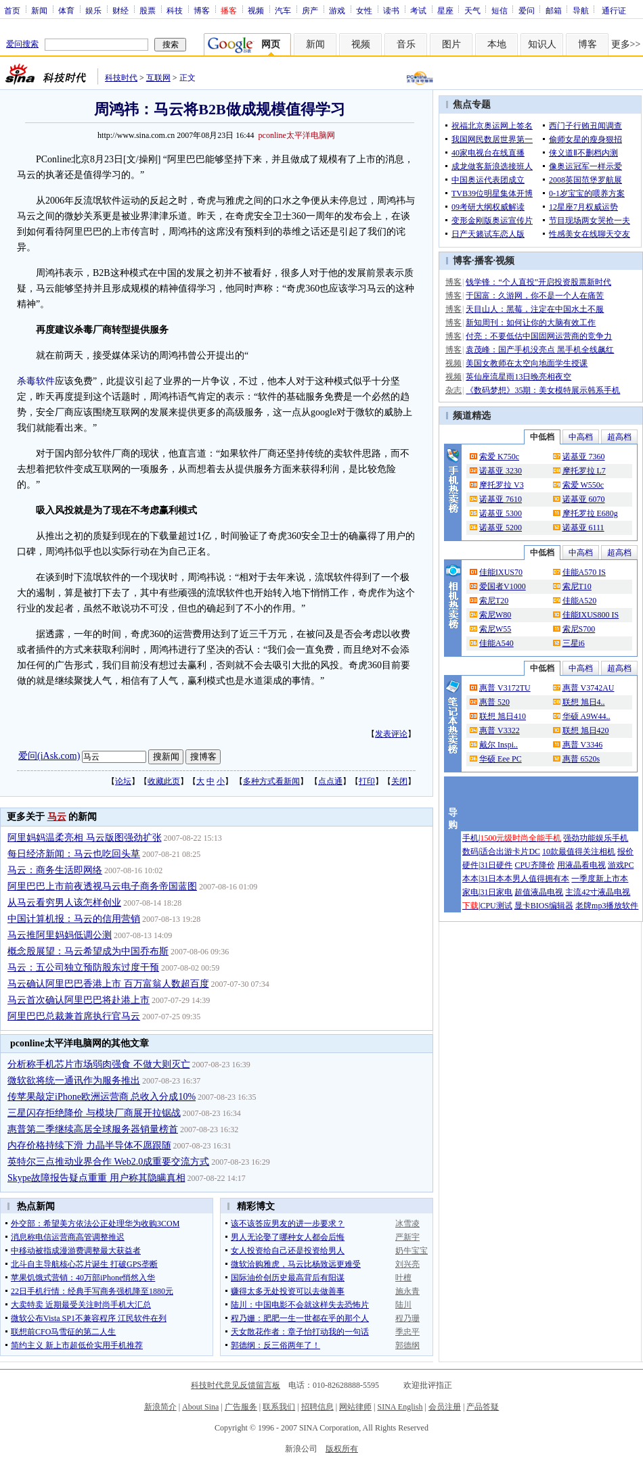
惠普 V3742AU (588, 688)
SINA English (399, 1407)
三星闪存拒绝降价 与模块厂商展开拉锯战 (94, 1113)
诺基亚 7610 (500, 499)
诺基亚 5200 (500, 527)
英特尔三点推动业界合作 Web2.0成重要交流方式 (108, 1162)
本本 (470, 878)
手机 (470, 838)
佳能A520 (579, 600)
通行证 (614, 10)
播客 (483, 261)
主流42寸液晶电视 (597, 892)
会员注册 (444, 1407)
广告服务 (241, 1407)
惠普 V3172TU (505, 688)
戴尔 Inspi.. (498, 744)
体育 (66, 10)
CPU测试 (496, 905)
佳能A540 (496, 643)
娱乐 (93, 10)
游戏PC (621, 865)
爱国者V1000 (502, 586)
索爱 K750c (499, 456)
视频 (256, 10)
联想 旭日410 (502, 716)
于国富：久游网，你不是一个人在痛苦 (535, 295)
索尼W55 (495, 629)
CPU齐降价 (534, 865)
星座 (445, 10)
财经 (120, 10)
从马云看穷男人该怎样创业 (64, 903)
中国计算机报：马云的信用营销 (73, 919)
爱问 (526, 10)
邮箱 (554, 10)
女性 (364, 10)
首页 (12, 10)
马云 (56, 817)
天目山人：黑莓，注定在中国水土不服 (535, 309)
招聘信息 (317, 1407)
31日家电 (496, 892)
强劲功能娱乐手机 (595, 838)
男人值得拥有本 (540, 878)
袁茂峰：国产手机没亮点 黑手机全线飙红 (540, 349)
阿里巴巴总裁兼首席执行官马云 (73, 1016)
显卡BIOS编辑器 (543, 905)
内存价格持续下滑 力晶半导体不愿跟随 (89, 1145)
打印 (367, 781)
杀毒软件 (36, 381)
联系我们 (279, 1407)
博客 (202, 10)
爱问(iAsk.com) (49, 756)
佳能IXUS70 (501, 572)
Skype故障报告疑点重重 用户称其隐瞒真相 (96, 1178)
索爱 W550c (583, 485)
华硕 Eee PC (500, 759)
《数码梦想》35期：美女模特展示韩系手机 (543, 390)
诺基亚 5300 (500, 513)
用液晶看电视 (581, 865)
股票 (147, 10)
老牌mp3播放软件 (606, 905)
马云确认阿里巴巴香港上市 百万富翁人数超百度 (108, 984)
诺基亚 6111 (583, 527)
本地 (496, 44)
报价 (625, 851)
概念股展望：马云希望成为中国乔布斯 (88, 951)
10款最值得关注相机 (578, 851)
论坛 (123, 781)
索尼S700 (579, 629)
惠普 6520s (581, 759)
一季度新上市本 (599, 878)
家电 (470, 892)
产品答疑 (482, 1407)
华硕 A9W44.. (586, 716)
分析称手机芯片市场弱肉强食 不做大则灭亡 (98, 1064)
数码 (470, 851)
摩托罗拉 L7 (584, 470)
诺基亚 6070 (583, 499)
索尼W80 (495, 615)
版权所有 (342, 1449)
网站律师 (355, 1407)
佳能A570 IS (584, 572)
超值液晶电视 (538, 892)
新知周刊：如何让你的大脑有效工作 (531, 322)
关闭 (399, 781)
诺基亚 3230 (500, 470)
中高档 (581, 437)
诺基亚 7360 (583, 456)
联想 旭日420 (585, 730)
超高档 (619, 437)
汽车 (283, 10)
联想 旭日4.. (583, 702)
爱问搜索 (22, 44)
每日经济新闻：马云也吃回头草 (73, 854)
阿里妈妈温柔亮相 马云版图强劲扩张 (84, 838)
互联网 (158, 78)
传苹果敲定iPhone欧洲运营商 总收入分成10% (101, 1097)
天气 (472, 10)
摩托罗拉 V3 (501, 485)
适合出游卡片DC (510, 851)
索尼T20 (493, 600)
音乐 (406, 44)
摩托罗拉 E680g (590, 513)
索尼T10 (577, 586)
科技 (175, 10)
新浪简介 (160, 1407)
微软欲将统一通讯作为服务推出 (73, 1080)
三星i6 (573, 643)
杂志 (453, 390)
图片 (451, 44)
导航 (581, 10)
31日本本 (496, 878)
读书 (391, 10)
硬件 (470, 865)
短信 (499, 10)
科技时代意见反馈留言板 (235, 1385)
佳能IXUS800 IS (590, 615)
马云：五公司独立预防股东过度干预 (83, 967)
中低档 (542, 437)
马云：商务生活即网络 (54, 870)
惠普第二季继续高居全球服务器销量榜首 (92, 1129)
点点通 (330, 781)
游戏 (337, 10)
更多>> (626, 44)
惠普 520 (494, 702)
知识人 (542, 44)
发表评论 (391, 734)
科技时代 (121, 78)
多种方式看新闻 (271, 781)
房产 (310, 10)
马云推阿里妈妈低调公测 (59, 935)
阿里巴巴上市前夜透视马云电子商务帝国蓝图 (102, 886)
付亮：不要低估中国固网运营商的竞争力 (539, 336)
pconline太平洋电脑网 (297, 135)
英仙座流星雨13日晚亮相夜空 (518, 376)
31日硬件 (496, 865)
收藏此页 (164, 781)
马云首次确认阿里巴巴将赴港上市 (78, 1000)
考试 (418, 10)
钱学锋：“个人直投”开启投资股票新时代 (538, 282)
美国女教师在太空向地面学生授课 (526, 363)
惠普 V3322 (499, 730)
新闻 (39, 10)
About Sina (200, 1407)
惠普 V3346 (582, 744)
